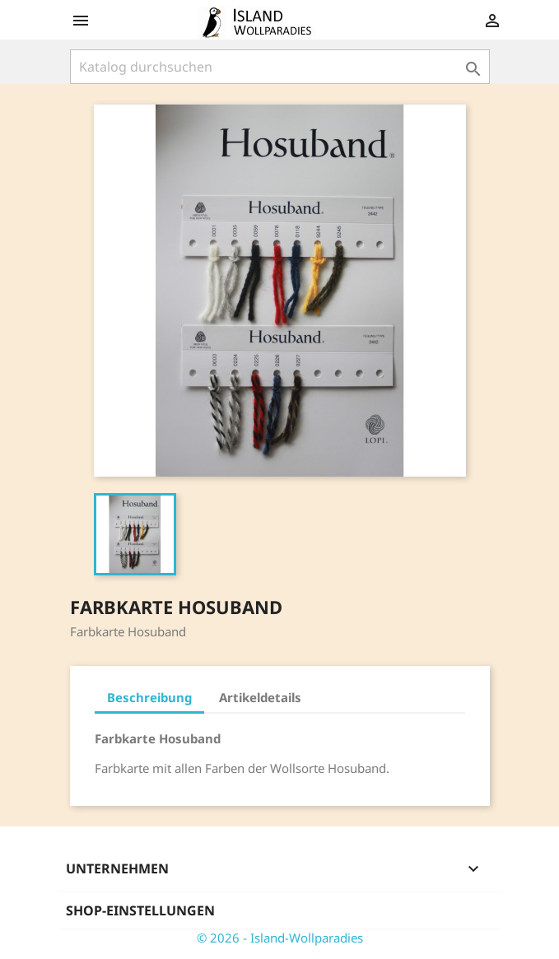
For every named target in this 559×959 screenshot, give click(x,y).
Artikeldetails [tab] (260, 697)
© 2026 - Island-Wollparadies (280, 937)
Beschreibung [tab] (149, 697)
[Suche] (280, 66)
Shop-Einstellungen (140, 910)
